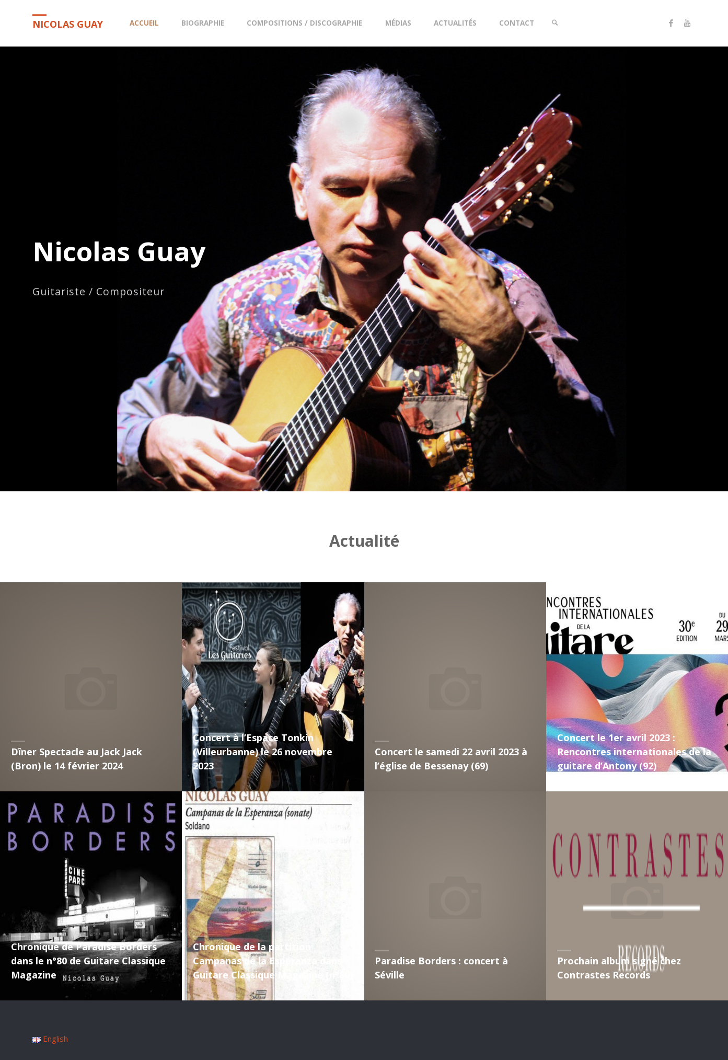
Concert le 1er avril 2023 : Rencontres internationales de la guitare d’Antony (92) (634, 751)
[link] (555, 23)
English (50, 1038)
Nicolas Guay (67, 24)
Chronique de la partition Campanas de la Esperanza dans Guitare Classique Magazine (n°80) (273, 960)
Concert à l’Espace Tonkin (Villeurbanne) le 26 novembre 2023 (262, 751)
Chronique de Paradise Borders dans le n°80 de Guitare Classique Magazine (88, 960)
